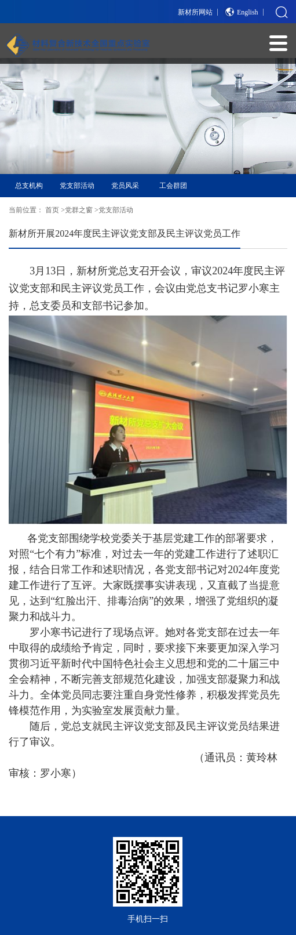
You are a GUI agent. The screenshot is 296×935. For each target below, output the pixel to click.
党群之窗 (79, 210)
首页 (52, 210)
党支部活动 (77, 186)
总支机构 (29, 186)
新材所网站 (195, 12)
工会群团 (173, 186)
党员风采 (125, 186)
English (247, 12)
